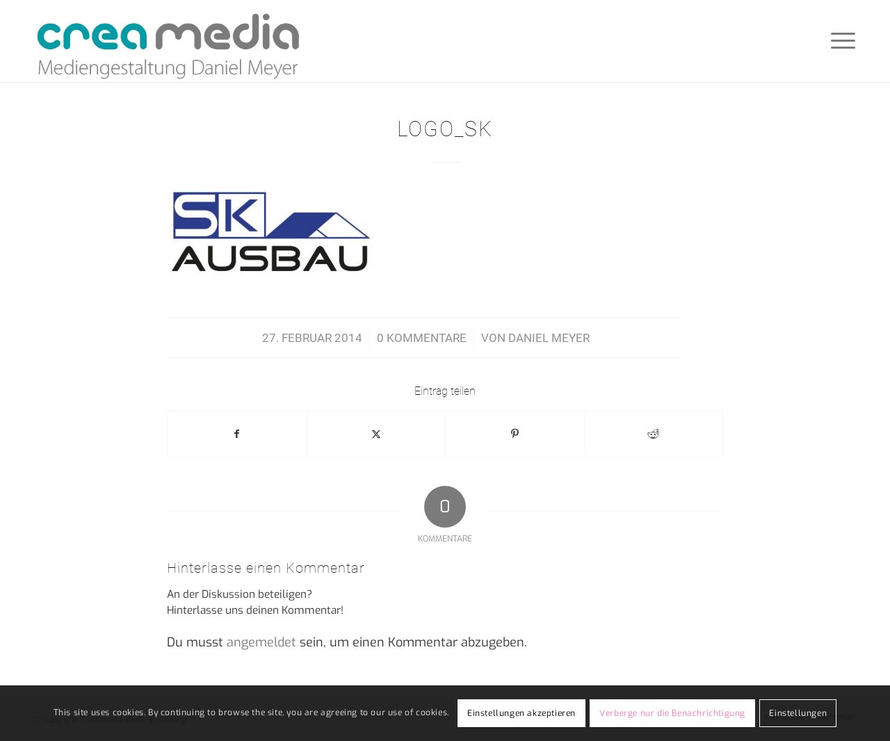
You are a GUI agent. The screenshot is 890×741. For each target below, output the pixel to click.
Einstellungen (798, 713)
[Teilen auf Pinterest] (515, 434)
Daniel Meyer (549, 338)
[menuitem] (838, 41)
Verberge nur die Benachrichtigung (672, 713)
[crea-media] (168, 41)
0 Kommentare (422, 338)
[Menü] (838, 41)
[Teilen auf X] (376, 434)
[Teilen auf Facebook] (237, 434)
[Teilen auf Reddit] (654, 434)
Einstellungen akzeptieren (521, 713)
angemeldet (261, 642)
